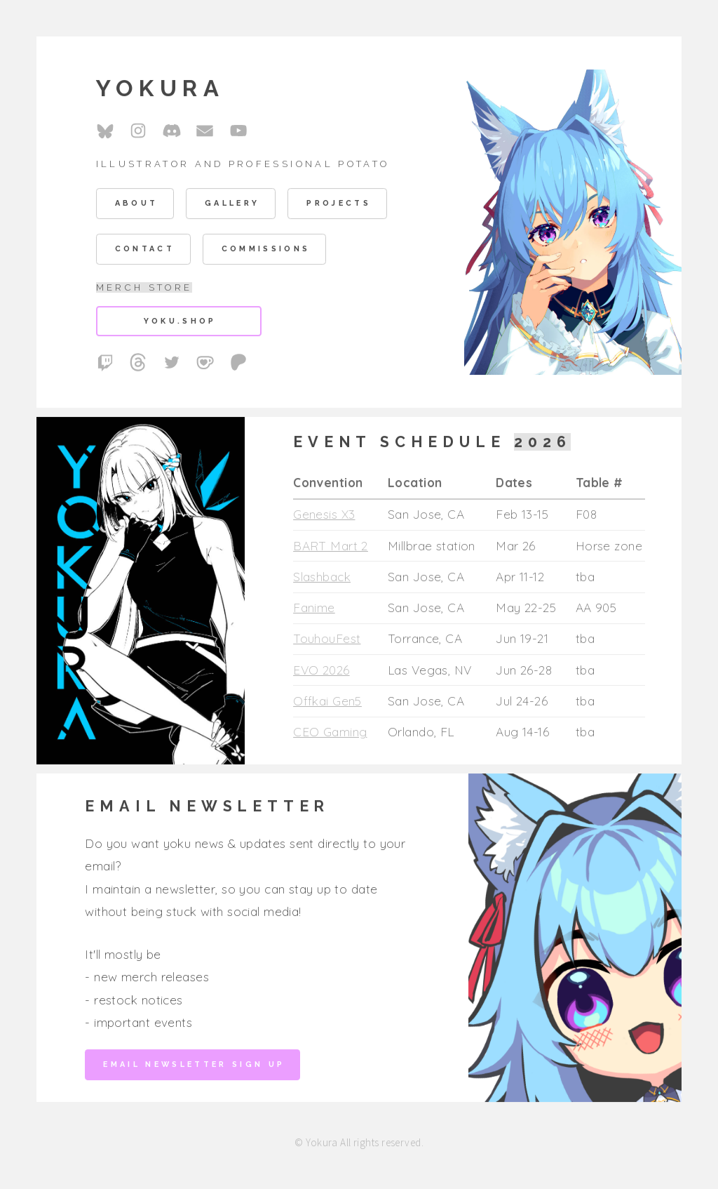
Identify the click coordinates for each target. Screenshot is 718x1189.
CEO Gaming (330, 733)
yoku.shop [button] (180, 322)
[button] (105, 132)
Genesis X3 (324, 515)
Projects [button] (338, 205)
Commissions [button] (266, 250)
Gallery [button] (232, 205)
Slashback (322, 578)
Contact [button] (145, 250)
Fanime (314, 609)
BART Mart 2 (330, 547)
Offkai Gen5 (327, 702)
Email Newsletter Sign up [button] (194, 1065)
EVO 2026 (321, 671)
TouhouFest (326, 640)
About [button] (136, 205)
